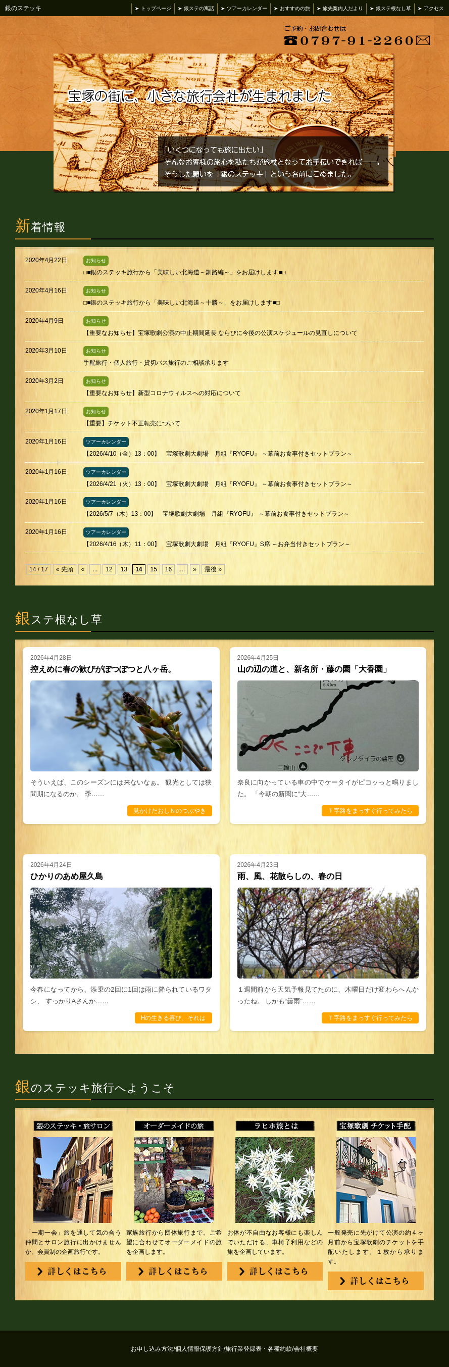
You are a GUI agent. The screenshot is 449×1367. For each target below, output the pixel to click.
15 (154, 569)
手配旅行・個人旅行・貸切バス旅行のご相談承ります (156, 362)
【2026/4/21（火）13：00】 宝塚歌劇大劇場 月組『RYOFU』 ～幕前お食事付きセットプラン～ (218, 483)
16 (168, 569)
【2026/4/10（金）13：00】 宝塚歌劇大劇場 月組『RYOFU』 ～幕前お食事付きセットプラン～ (218, 453)
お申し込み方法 (153, 1348)
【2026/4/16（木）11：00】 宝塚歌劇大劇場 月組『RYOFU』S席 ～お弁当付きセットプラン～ (217, 544)
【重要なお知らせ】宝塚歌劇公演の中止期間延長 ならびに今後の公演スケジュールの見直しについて (220, 332)
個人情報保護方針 (200, 1348)
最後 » (213, 569)
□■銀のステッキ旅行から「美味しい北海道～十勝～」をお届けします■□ (181, 302)
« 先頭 (64, 569)
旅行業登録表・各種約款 (259, 1348)
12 (109, 569)
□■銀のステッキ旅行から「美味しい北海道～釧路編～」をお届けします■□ (184, 272)
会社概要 (306, 1348)
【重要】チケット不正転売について (131, 423)
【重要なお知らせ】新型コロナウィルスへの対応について (162, 393)
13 (124, 569)
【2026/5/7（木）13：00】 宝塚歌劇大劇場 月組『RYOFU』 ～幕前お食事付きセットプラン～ (216, 513)
